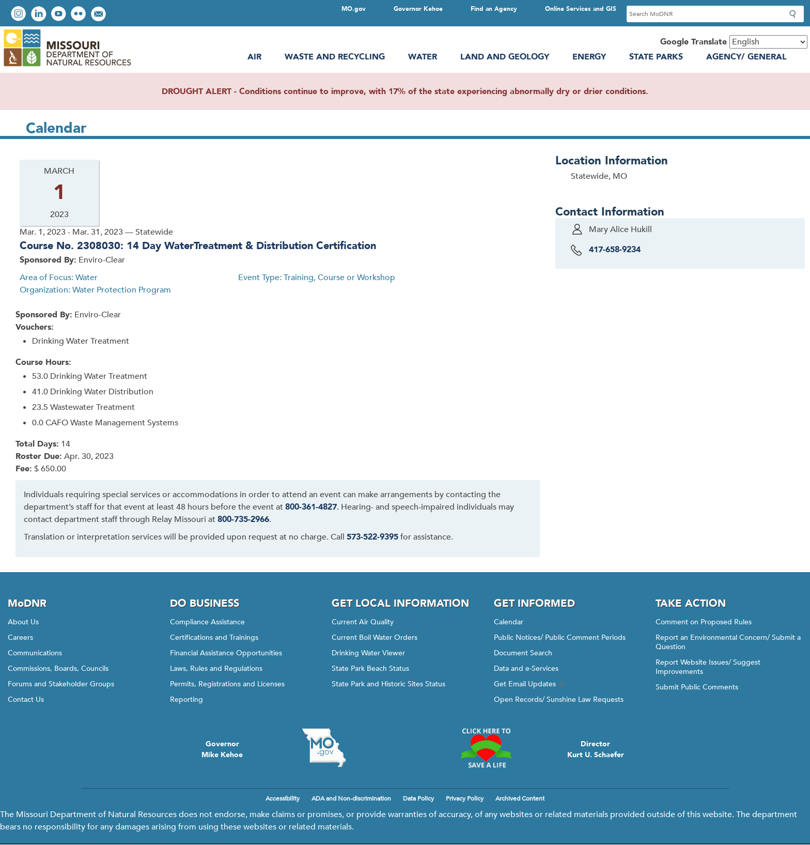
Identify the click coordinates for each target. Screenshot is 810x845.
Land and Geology (504, 57)
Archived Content (519, 798)
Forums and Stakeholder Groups (61, 684)
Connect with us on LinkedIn (40, 14)
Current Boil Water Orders (374, 637)
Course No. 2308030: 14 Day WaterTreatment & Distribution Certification (198, 246)
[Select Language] (768, 42)
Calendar (508, 622)
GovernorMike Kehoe (222, 749)
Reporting (186, 699)
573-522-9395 (372, 537)
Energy (589, 57)
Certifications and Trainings (214, 637)
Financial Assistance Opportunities (226, 653)
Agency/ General (746, 57)
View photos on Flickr (79, 14)
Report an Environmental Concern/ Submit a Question (728, 642)
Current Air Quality (363, 622)
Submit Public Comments (697, 687)
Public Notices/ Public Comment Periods (560, 637)
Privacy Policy (465, 798)
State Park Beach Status (370, 668)
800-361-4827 (311, 507)
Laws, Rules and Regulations (216, 668)
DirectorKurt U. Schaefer (595, 749)
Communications (35, 653)
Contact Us (26, 699)
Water (422, 57)
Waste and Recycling (335, 57)
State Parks (656, 57)
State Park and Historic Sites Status (388, 684)
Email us (99, 14)
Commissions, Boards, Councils (58, 668)
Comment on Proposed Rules (704, 622)
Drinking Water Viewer (368, 653)
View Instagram (19, 14)
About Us (23, 622)
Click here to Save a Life (486, 748)
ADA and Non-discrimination (351, 798)
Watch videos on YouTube (59, 14)
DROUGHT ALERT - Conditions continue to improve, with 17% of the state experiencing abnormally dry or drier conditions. (405, 91)
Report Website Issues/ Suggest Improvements (708, 667)
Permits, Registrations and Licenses (227, 684)
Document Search (523, 653)
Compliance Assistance (207, 622)
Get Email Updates (530, 684)
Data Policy (418, 798)
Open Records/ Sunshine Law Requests (559, 699)
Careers (20, 637)
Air (254, 57)
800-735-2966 (243, 519)
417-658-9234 (615, 249)
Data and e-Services (526, 668)
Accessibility (283, 798)
